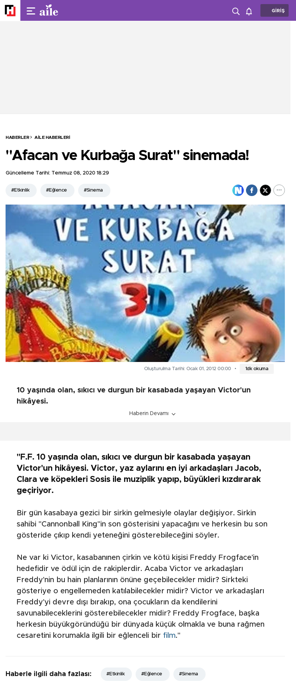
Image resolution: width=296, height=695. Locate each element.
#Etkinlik (20, 190)
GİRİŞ (278, 11)
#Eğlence (56, 190)
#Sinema (93, 190)
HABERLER (17, 137)
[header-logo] (64, 10)
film (169, 635)
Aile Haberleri (52, 137)
